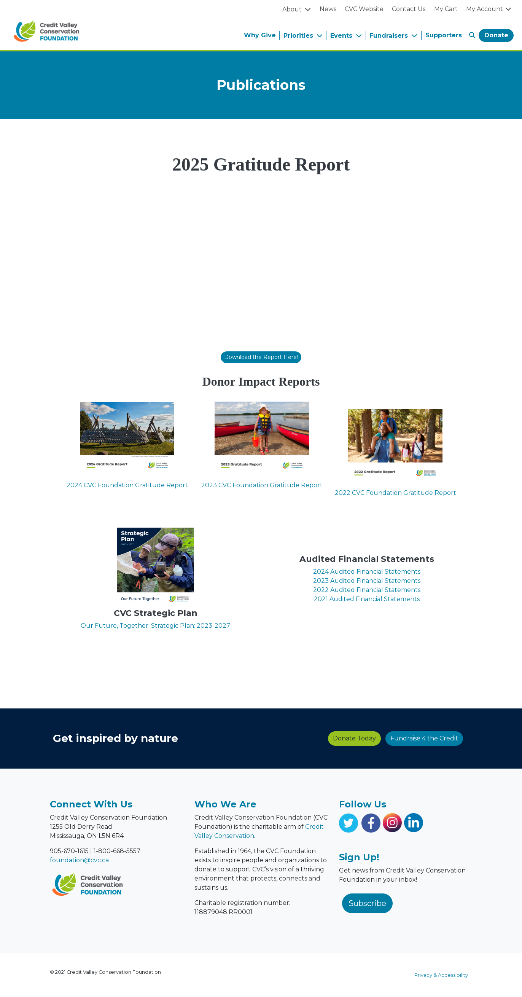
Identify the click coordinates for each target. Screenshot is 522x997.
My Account (489, 9)
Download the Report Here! (261, 357)
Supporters (443, 35)
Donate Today (217, 738)
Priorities (299, 35)
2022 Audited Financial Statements (366, 589)
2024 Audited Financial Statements (366, 571)
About (292, 9)
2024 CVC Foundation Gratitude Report (127, 485)
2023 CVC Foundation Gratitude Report (262, 485)
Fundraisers (389, 35)
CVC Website (364, 9)
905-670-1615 (69, 851)
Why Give (260, 35)
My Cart (446, 9)
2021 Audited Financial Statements (367, 599)
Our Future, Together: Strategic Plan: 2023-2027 (155, 625)
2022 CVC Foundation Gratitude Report (395, 492)
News (328, 9)
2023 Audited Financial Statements (366, 580)
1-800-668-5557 (117, 851)
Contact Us (408, 9)
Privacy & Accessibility (441, 975)
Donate (496, 35)
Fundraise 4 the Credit (287, 738)
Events (342, 35)
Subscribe (367, 903)
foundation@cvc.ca (79, 860)
